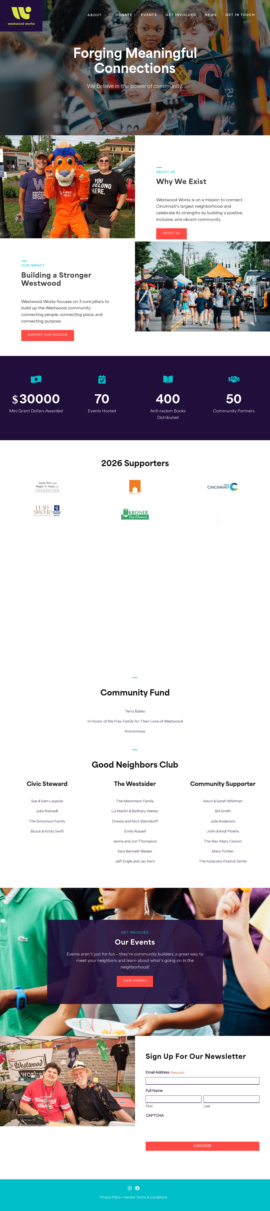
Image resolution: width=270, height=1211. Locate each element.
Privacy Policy (110, 1197)
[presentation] (178, 1128)
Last (207, 1106)
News (211, 15)
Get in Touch (240, 15)
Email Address (165, 1073)
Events (149, 15)
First (149, 1106)
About (94, 15)
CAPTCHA (155, 1116)
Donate (123, 15)
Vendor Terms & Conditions (145, 1197)
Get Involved (181, 15)
